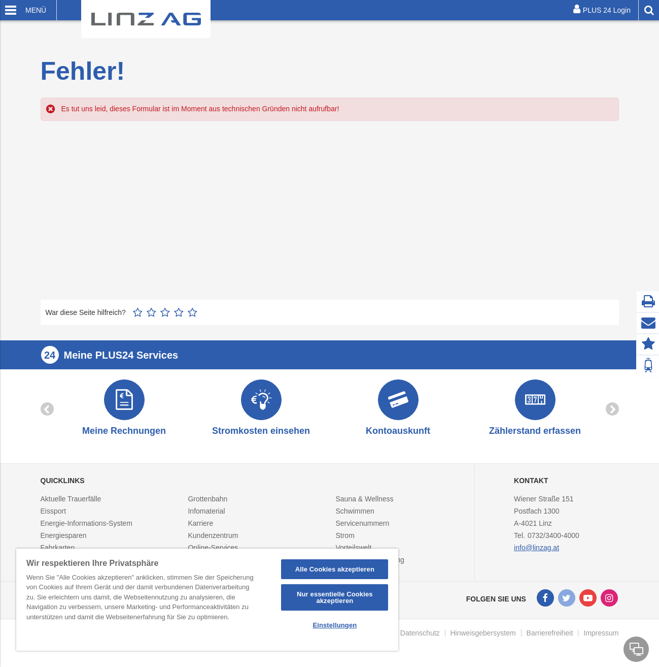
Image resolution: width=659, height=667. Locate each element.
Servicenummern (362, 523)
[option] (124, 408)
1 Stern (138, 312)
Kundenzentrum (213, 535)
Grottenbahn (207, 499)
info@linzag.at (536, 548)
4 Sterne (179, 312)
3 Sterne (165, 312)
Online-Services (213, 548)
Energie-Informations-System (86, 523)
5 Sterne (192, 312)
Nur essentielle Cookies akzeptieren (335, 597)
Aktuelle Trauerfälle (71, 499)
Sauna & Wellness (364, 499)
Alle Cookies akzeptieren (334, 569)
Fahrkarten (58, 548)
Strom (344, 535)
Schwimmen (354, 511)
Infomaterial (206, 511)
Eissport (53, 511)
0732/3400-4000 (553, 535)
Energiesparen (64, 535)
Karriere (200, 523)
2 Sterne (151, 312)
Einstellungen (335, 625)
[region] (207, 600)
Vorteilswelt (353, 548)
